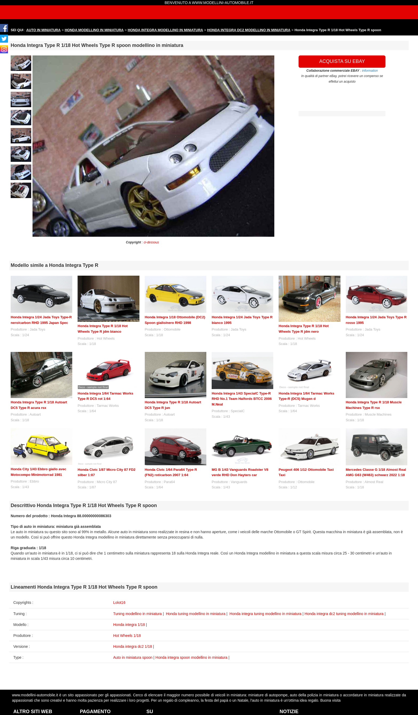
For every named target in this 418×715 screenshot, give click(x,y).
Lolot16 (119, 602)
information (370, 71)
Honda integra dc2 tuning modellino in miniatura (344, 614)
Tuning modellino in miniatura (137, 614)
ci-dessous (151, 242)
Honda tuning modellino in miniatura (195, 614)
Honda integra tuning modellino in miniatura (266, 614)
